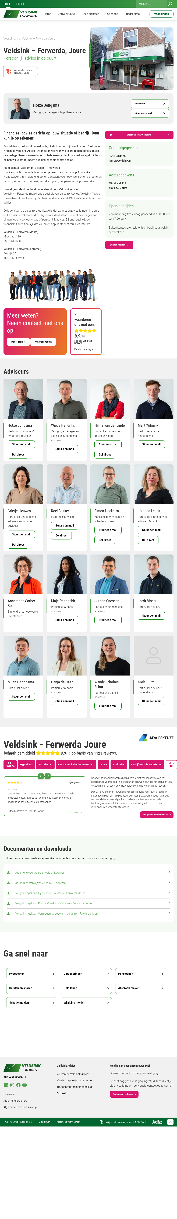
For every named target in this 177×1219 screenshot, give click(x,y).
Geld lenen (70, 988)
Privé (6, 3)
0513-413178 (117, 156)
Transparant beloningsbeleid (74, 1087)
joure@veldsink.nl (120, 160)
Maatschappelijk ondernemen (75, 1080)
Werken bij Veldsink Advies (73, 1074)
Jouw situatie (66, 14)
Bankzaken (119, 764)
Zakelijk (20, 3)
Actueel (61, 1093)
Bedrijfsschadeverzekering (146, 764)
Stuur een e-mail (143, 113)
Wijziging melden (74, 1002)
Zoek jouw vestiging (123, 1094)
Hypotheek (26, 764)
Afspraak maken (43, 341)
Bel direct (140, 103)
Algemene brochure (15, 1100)
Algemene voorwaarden (68, 1122)
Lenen (103, 764)
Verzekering (45, 764)
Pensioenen (125, 973)
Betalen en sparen (20, 988)
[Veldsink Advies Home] (20, 14)
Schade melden (117, 244)
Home (47, 14)
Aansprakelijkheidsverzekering (76, 764)
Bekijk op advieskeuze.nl (155, 814)
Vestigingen (10, 38)
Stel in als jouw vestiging (130, 134)
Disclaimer (44, 1122)
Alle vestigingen (13, 1077)
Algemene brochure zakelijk (20, 1107)
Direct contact (18, 341)
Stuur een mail (21, 444)
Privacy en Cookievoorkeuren (17, 1122)
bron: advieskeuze (76, 812)
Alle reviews (10, 764)
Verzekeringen (73, 973)
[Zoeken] (170, 4)
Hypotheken (16, 973)
